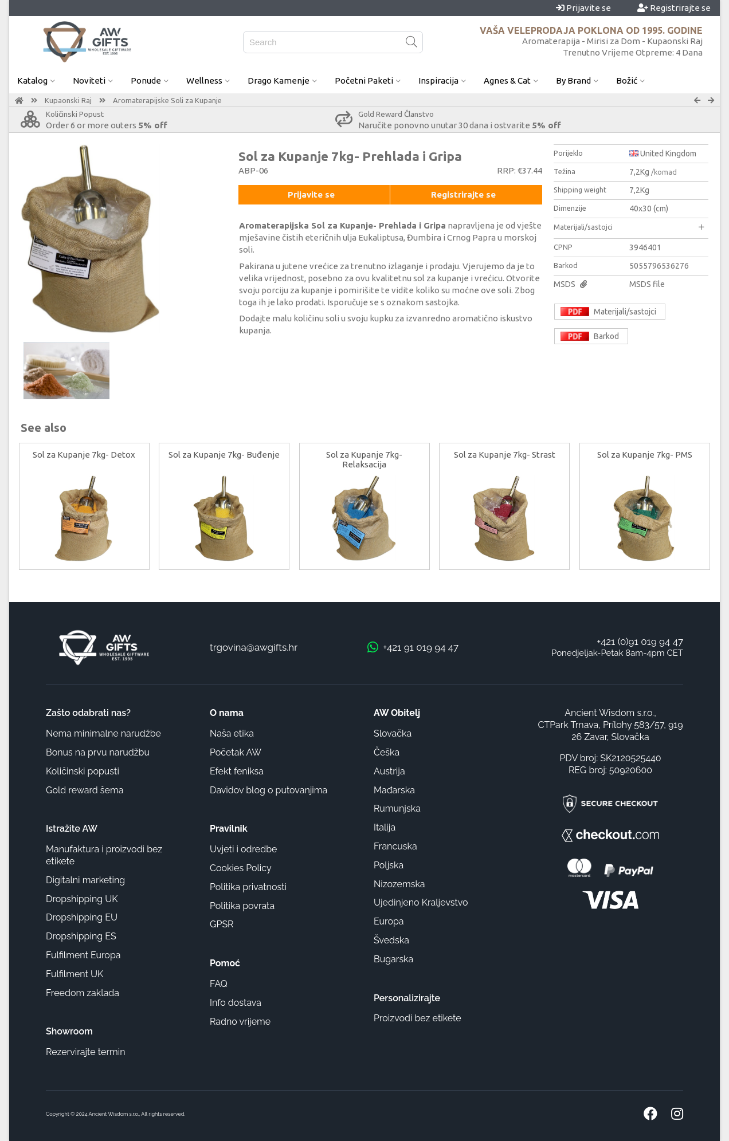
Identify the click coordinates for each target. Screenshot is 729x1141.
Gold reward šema (84, 790)
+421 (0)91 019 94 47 (640, 641)
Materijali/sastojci (629, 227)
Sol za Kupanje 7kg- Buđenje (224, 454)
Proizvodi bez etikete (417, 1018)
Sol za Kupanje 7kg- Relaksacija (364, 459)
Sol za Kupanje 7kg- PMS (644, 454)
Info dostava (235, 1002)
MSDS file (647, 284)
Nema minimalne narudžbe (103, 733)
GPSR (222, 924)
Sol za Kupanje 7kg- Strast (504, 454)
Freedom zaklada (82, 992)
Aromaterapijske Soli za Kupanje (167, 100)
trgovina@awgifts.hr (253, 647)
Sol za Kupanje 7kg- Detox (84, 454)
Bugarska (393, 959)
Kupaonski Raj (68, 100)
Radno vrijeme (240, 1021)
